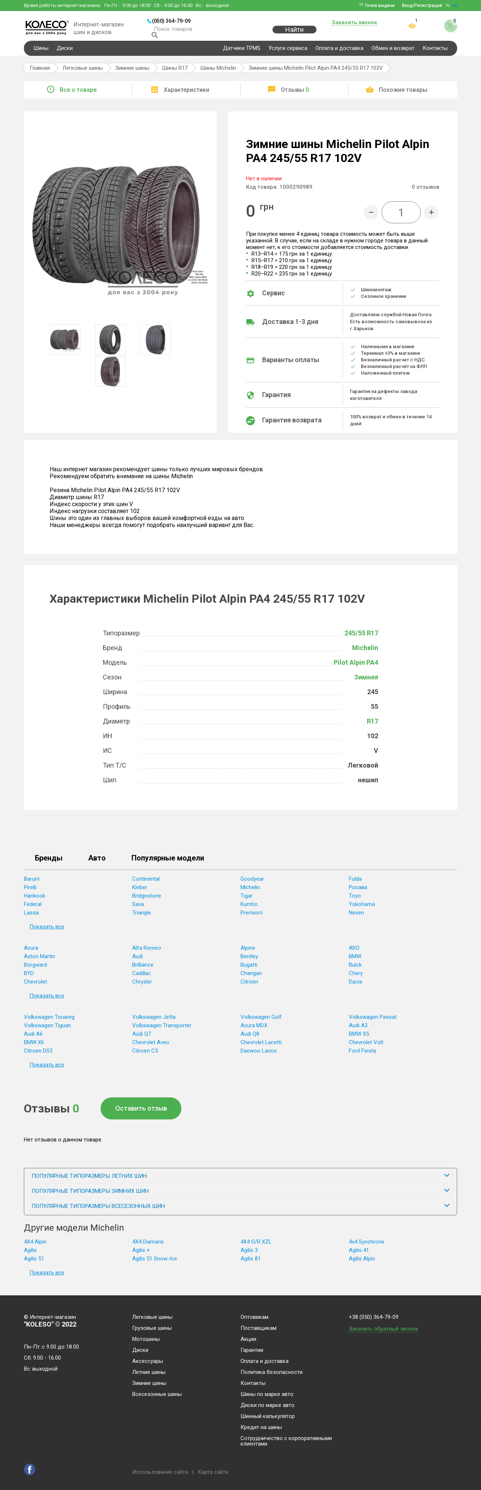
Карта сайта (213, 1472)
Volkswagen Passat (373, 1021)
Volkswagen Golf (261, 1021)
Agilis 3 (249, 1255)
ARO (354, 952)
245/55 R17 (361, 638)
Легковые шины (152, 1317)
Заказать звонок (354, 23)
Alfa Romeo (146, 952)
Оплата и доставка (339, 53)
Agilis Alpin (362, 1263)
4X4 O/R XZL (256, 1246)
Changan (251, 978)
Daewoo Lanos (258, 1055)
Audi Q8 (249, 1038)
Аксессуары (147, 1361)
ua (454, 5)
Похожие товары (403, 94)
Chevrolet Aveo (150, 1047)
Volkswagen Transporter (161, 1030)
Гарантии (251, 1350)
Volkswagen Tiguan (47, 1030)
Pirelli (30, 892)
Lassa (31, 917)
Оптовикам (254, 1317)
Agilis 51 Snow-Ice (154, 1263)
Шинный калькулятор (267, 1416)
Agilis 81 (250, 1263)
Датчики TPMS (241, 53)
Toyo (355, 900)
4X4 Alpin (35, 1246)
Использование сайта (160, 1472)
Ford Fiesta (362, 1055)
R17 (372, 726)
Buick (355, 969)
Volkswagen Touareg (49, 1021)
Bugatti (248, 969)
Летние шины (149, 1372)
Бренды (48, 863)
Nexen (356, 917)
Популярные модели (167, 863)
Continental (146, 883)
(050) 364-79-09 (171, 21)
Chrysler (142, 986)
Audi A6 (33, 1038)
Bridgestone (146, 900)
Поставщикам (258, 1328)
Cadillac (141, 978)
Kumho (249, 909)
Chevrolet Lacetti (261, 1047)
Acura (31, 952)
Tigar (246, 900)
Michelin (365, 652)
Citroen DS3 (38, 1055)
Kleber (139, 892)
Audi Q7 (141, 1038)
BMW (355, 961)
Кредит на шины (261, 1428)
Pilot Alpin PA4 (356, 667)
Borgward (35, 969)
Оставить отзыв (141, 1113)
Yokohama (362, 909)
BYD (29, 978)
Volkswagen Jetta (154, 1021)
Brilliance (142, 969)
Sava (138, 909)
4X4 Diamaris (148, 1246)
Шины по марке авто (266, 1394)
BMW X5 (359, 1038)
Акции (248, 1339)
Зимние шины (149, 1383)
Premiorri (251, 917)
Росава (358, 892)
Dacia (355, 986)
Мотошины (146, 1339)
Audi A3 (358, 1030)
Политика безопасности (271, 1372)
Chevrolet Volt (366, 1047)
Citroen (249, 986)
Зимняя (366, 682)
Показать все (46, 931)
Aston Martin (39, 961)
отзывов (425, 191)
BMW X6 (34, 1047)
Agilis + (141, 1255)
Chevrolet (35, 986)
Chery (356, 978)
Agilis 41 (359, 1255)
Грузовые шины (152, 1328)
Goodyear (252, 883)
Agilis (30, 1255)
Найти (294, 33)
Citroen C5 (145, 1055)
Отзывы (295, 94)
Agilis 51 (34, 1263)
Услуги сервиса (287, 53)
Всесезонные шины (157, 1394)
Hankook (34, 900)
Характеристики (186, 94)
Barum (32, 883)
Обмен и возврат (393, 53)
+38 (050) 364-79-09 (373, 1317)
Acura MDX (253, 1030)
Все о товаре (78, 94)
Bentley (249, 961)
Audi (137, 961)
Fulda (355, 883)
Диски (65, 53)
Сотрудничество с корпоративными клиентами (286, 1441)
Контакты (435, 53)
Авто (97, 863)
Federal (32, 909)
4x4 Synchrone (366, 1246)
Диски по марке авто (267, 1405)
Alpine (247, 952)
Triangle (141, 917)
